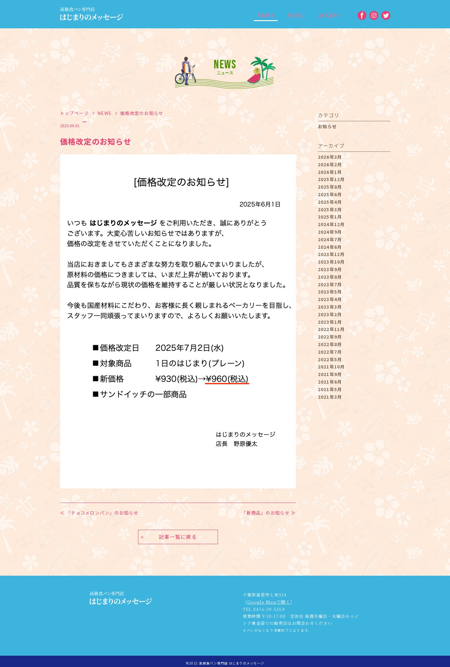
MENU (292, 15)
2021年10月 (331, 366)
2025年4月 (330, 202)
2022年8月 (330, 344)
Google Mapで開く (268, 599)
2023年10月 (331, 262)
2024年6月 (330, 247)
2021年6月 (330, 382)
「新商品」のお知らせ (266, 513)
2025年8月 (330, 187)
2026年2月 (330, 164)
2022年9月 (330, 337)
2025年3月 (330, 209)
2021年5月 (330, 389)
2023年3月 (330, 307)
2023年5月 (330, 291)
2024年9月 (330, 232)
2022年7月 (330, 352)
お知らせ (327, 126)
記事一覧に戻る (178, 534)
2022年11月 (331, 329)
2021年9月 (330, 374)
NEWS (264, 15)
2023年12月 (331, 254)
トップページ (74, 113)
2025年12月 (331, 179)
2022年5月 (330, 359)
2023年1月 (330, 322)
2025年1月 (330, 217)
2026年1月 (330, 172)
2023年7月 (330, 284)
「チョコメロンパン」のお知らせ (102, 513)
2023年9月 (330, 269)
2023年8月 (330, 277)
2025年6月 (330, 194)
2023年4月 (330, 299)
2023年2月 (330, 314)
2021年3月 (330, 397)
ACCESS (323, 15)
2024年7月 (330, 239)
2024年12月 (331, 224)
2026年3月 (330, 157)
